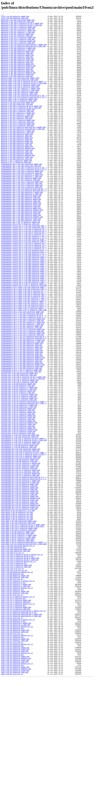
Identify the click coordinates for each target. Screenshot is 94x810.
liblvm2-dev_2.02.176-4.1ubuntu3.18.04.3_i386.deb (23, 452)
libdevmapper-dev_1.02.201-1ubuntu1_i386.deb (20, 239)
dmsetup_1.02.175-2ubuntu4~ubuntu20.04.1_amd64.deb (23, 150)
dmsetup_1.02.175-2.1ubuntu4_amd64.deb (18, 141)
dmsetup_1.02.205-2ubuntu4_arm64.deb (17, 186)
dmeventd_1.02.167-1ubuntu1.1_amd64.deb (18, 34)
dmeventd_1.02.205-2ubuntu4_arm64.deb (17, 87)
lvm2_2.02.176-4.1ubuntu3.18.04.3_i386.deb (19, 669)
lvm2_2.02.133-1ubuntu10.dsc (13, 654)
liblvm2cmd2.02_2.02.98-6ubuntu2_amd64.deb (19, 549)
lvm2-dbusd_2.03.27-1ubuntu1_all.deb (17, 614)
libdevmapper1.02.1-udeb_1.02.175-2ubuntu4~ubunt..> (24, 363)
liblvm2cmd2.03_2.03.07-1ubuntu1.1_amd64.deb (20, 553)
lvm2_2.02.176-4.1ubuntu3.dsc (13, 673)
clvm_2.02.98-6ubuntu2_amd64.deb (15, 17)
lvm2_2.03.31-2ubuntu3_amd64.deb (15, 785)
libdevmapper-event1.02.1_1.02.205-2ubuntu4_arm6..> (24, 333)
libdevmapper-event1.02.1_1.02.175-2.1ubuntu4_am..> (24, 289)
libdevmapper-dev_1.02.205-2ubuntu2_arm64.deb (21, 243)
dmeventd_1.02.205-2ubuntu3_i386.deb (17, 80)
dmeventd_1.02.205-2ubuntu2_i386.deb (17, 72)
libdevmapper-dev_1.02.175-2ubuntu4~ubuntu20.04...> (24, 224)
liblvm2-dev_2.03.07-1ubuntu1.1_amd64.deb (19, 462)
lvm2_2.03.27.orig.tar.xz (12, 768)
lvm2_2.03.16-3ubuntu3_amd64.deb (15, 753)
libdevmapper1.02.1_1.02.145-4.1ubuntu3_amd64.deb (23, 380)
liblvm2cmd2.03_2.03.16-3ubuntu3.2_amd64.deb (20, 574)
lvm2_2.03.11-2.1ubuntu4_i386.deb (15, 720)
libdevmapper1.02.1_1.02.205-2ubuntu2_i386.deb (21, 422)
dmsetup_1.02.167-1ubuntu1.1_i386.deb (17, 135)
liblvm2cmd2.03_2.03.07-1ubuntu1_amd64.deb (19, 557)
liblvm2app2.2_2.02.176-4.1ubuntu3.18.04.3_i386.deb (24, 526)
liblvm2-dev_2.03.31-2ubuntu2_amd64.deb (18, 496)
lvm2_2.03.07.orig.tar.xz (12, 711)
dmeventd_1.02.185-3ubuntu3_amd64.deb (17, 59)
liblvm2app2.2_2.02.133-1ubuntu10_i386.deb (19, 521)
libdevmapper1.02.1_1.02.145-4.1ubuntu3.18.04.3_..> (24, 376)
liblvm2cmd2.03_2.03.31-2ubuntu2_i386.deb (19, 591)
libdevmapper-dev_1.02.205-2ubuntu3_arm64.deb (21, 251)
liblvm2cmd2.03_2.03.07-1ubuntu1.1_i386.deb (20, 555)
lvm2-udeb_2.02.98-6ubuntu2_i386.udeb (17, 637)
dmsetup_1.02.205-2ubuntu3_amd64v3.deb (18, 175)
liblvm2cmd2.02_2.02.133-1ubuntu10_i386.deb (20, 538)
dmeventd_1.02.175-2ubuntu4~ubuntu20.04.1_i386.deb (23, 53)
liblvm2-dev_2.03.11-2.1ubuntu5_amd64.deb (19, 475)
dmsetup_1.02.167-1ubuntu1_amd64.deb (17, 137)
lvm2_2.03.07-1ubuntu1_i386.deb (14, 709)
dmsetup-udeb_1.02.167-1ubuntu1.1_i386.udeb (20, 106)
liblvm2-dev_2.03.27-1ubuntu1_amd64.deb (18, 492)
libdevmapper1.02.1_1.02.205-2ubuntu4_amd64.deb (22, 433)
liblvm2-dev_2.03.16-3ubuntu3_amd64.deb (18, 488)
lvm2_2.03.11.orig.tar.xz (12, 739)
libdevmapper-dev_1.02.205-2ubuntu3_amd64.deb (21, 247)
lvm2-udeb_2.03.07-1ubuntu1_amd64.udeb (18, 644)
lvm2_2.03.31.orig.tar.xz (12, 806)
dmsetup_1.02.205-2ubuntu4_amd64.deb (17, 182)
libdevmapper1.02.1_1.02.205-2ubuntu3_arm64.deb (22, 428)
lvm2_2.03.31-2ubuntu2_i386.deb (14, 779)
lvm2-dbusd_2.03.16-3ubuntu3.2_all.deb (18, 610)
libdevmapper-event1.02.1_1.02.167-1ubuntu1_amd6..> (24, 285)
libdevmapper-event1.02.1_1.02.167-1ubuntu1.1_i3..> (24, 283)
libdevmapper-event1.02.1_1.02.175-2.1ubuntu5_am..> (24, 293)
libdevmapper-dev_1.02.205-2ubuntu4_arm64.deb (21, 260)
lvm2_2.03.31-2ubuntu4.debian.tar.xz (17, 794)
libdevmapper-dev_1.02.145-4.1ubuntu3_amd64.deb (22, 203)
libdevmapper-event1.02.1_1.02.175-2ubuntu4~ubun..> (24, 298)
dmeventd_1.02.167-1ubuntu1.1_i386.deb (18, 36)
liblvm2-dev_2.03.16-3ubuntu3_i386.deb (18, 490)
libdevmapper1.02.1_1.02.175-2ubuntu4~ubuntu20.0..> (24, 401)
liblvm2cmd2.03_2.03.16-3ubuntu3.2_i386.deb (20, 576)
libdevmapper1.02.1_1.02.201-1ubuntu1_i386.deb (21, 416)
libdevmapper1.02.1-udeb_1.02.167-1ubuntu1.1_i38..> (24, 357)
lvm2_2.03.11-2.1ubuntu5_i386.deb (15, 728)
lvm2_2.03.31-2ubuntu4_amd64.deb (15, 798)
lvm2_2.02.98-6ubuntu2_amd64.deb (15, 688)
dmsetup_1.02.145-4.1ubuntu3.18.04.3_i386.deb (21, 127)
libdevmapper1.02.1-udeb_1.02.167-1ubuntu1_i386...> (24, 361)
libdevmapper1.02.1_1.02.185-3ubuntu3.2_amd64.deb (23, 405)
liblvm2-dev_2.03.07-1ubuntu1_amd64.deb (18, 466)
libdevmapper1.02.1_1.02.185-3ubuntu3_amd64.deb (22, 409)
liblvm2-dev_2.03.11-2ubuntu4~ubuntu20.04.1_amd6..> (24, 479)
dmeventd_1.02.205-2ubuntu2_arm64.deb (17, 70)
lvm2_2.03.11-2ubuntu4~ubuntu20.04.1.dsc (18, 732)
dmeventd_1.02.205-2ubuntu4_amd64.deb (17, 82)
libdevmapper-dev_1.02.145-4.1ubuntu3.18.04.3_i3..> (24, 201)
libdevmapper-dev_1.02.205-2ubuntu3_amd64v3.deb (22, 249)
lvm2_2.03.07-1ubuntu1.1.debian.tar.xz (18, 694)
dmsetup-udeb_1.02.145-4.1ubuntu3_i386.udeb (20, 101)
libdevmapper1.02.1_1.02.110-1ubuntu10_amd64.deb (22, 371)
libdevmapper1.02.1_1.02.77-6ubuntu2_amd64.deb (21, 441)
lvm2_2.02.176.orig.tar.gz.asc (14, 682)
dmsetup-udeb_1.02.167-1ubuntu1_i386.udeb (19, 110)
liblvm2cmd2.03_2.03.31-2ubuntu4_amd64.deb (19, 601)
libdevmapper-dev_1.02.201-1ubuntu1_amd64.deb (21, 236)
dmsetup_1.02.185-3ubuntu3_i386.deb (16, 160)
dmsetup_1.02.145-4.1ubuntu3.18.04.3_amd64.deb (21, 125)
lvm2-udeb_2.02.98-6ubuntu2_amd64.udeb (18, 635)
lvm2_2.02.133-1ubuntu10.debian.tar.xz (18, 652)
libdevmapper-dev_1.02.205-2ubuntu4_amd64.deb (21, 255)
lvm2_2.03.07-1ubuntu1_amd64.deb (15, 707)
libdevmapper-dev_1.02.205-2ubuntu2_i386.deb (20, 245)
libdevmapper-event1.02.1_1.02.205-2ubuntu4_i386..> (24, 336)
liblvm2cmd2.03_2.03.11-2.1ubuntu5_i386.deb (20, 568)
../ (2, 15)
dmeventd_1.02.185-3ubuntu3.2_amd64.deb (18, 55)
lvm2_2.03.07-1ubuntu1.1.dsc (13, 696)
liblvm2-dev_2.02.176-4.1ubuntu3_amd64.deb (19, 454)
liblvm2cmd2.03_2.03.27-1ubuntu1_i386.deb (19, 585)
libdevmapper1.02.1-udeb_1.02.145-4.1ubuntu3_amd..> (24, 350)
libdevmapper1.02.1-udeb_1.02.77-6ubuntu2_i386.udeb (24, 369)
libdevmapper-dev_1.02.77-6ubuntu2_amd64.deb (20, 264)
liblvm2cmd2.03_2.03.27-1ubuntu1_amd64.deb (19, 583)
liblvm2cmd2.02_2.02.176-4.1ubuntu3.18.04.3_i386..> (24, 542)
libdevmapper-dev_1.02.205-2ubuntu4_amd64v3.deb (22, 258)
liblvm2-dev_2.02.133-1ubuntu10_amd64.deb (19, 445)
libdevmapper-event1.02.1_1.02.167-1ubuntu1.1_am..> (24, 281)
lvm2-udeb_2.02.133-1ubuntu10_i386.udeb (18, 625)
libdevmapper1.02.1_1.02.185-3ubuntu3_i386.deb (21, 412)
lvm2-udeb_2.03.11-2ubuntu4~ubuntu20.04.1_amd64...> (24, 648)
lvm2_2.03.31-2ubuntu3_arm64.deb (15, 789)
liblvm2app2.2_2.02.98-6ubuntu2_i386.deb (18, 534)
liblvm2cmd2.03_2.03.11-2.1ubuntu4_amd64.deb (20, 561)
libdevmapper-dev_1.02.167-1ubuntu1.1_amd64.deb (22, 207)
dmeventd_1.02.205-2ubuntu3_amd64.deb (17, 74)
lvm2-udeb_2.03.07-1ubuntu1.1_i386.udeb (18, 642)
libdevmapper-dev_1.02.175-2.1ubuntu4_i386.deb (21, 217)
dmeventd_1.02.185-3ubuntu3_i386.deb (17, 61)
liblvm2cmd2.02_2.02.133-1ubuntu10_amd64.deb (20, 536)
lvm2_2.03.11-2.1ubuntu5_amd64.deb (16, 726)
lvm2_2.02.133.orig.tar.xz (12, 661)
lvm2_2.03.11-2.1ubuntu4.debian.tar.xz (18, 713)
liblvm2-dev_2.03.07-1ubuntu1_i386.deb (18, 469)
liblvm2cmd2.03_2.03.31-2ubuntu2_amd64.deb (19, 587)
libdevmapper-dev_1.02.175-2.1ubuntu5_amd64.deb (22, 220)
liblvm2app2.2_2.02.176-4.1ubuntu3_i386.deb (20, 530)
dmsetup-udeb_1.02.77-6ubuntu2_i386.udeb (18, 118)
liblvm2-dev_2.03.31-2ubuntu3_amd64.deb (18, 502)
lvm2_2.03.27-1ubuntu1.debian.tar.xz (17, 760)
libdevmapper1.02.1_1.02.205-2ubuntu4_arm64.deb (22, 437)
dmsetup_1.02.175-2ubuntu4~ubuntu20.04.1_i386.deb (23, 152)
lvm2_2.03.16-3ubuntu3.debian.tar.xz (17, 749)
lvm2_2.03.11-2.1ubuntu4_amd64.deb (16, 718)
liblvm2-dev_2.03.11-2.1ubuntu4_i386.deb (18, 473)
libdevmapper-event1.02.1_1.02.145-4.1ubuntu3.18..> (24, 272)
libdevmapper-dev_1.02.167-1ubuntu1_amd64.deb (21, 211)
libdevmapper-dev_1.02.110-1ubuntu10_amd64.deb (21, 194)
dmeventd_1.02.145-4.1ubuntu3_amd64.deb (18, 30)
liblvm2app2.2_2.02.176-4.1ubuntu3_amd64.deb (20, 528)
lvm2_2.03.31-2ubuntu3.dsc (12, 783)
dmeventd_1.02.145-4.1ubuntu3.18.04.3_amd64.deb (22, 25)
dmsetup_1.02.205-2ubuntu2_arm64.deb (17, 169)
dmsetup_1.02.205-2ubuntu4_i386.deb (16, 188)
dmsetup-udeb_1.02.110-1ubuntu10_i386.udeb (19, 93)
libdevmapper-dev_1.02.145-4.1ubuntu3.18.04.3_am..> (24, 198)
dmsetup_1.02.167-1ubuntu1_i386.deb (16, 139)
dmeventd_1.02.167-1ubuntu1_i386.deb (17, 40)
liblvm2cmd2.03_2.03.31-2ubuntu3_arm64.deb (19, 597)
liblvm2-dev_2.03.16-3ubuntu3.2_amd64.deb (19, 483)
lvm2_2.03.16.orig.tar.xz (12, 758)
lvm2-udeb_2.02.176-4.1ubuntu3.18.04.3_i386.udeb (22, 629)
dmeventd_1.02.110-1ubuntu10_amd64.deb (18, 21)
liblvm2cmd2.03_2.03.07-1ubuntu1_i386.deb (19, 559)
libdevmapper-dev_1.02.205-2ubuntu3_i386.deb (20, 253)
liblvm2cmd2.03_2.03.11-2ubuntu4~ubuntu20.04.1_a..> (24, 570)
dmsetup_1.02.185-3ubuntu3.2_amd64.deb (18, 154)
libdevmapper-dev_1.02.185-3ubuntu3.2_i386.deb (21, 230)
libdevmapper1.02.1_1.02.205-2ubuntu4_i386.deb (21, 439)
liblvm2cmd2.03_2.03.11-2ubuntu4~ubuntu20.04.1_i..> (24, 572)
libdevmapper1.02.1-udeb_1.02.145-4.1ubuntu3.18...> (24, 346)
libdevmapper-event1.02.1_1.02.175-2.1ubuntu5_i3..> (24, 296)
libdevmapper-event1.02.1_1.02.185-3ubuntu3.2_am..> (24, 302)
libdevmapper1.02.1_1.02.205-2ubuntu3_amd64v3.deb (23, 426)
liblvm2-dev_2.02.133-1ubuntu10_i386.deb (18, 447)
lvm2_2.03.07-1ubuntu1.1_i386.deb (15, 701)
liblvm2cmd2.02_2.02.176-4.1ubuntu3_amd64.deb (21, 545)
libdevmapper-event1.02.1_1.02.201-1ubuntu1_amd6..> (24, 310)
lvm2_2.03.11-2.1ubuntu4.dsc (13, 715)
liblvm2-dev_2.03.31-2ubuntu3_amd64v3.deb (19, 504)
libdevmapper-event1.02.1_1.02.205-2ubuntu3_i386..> (24, 327)
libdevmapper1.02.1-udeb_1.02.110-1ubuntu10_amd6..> (24, 342)
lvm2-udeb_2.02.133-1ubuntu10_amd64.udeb (18, 623)
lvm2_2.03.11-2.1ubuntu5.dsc (13, 724)
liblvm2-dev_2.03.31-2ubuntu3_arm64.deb (18, 507)
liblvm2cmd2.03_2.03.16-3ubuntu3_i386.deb (19, 580)
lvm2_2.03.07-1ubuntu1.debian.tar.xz (17, 703)
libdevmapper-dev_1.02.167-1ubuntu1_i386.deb (20, 213)
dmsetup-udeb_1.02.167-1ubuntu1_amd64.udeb (19, 108)
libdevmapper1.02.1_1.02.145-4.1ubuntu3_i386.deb (22, 382)
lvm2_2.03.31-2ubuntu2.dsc (12, 772)
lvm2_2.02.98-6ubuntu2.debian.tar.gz (17, 684)
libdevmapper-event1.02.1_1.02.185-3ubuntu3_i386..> (24, 308)
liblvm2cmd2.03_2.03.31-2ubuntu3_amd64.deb (19, 593)
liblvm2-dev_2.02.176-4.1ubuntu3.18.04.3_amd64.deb (23, 450)
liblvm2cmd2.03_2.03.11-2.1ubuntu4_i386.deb (20, 564)
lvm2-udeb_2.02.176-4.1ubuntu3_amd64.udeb (19, 631)
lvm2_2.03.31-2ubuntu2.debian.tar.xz (17, 770)
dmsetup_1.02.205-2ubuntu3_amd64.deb (17, 173)
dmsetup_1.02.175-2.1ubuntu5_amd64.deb (18, 146)
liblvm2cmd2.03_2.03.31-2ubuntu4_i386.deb (19, 608)
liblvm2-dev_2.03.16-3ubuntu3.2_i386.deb (18, 485)
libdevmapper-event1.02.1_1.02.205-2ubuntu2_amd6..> (24, 314)
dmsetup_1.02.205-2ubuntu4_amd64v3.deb (18, 184)
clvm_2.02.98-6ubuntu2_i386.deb (14, 19)
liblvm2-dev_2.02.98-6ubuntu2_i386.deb (18, 460)
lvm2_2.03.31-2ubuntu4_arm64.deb (15, 802)
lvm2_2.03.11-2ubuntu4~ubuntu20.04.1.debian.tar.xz (23, 730)
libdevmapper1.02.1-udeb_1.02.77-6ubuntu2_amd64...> (24, 367)
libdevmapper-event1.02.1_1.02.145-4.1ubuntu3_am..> (24, 277)
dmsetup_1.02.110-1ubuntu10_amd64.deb (17, 120)
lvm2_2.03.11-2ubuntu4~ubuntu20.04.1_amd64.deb (21, 734)
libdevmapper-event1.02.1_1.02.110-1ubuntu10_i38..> (24, 270)
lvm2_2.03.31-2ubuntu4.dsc (12, 796)
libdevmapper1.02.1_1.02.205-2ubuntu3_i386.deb (21, 431)
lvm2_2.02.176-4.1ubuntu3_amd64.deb (16, 675)
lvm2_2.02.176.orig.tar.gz (12, 680)
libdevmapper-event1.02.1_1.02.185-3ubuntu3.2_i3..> (24, 304)
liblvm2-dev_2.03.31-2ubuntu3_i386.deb (18, 509)
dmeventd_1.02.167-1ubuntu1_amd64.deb (17, 38)
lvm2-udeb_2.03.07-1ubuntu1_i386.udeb (17, 646)
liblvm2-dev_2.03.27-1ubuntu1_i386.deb (18, 494)
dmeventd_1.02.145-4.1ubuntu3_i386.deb (18, 32)
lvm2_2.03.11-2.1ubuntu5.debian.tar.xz (18, 722)
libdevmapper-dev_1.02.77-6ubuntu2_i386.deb (20, 266)
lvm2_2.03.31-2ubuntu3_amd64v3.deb (16, 787)
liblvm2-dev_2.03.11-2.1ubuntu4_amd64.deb (19, 471)
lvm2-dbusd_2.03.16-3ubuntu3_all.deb (17, 612)
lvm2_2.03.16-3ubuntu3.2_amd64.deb (16, 745)
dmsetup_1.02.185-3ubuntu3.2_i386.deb (17, 156)
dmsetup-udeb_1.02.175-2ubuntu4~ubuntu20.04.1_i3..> (24, 114)
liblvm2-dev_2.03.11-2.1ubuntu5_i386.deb (18, 477)
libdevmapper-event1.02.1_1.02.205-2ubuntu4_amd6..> (24, 329)
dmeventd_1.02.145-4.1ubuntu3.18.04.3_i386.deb (21, 27)
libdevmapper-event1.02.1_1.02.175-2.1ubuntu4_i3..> (24, 291)
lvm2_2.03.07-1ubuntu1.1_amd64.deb (16, 699)
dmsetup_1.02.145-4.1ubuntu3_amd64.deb (18, 129)
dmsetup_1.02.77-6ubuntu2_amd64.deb (16, 190)
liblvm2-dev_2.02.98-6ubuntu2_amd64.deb (18, 458)
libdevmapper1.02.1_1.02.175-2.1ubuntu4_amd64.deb (23, 393)
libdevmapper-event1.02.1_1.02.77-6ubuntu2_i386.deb (24, 340)
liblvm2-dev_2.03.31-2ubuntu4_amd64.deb (18, 511)
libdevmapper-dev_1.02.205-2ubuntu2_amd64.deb (21, 241)
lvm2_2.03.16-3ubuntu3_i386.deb (14, 756)
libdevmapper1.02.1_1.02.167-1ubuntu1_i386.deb (21, 390)
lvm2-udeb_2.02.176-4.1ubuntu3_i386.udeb (18, 633)
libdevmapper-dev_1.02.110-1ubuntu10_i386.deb (21, 196)
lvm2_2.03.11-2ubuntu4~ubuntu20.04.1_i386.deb (21, 737)
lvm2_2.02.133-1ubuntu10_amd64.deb (16, 656)
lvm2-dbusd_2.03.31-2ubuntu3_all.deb (17, 618)
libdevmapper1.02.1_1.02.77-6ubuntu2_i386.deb (21, 443)
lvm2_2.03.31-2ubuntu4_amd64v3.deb (16, 800)
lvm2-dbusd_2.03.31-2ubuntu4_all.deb (17, 620)
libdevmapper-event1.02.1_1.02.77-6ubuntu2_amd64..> (24, 338)
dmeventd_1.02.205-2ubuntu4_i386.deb (17, 89)
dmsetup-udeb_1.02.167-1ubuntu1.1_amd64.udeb (20, 103)
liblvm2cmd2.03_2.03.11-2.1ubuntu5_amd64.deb (20, 566)
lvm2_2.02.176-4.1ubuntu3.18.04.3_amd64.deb (20, 667)
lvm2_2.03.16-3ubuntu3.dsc (12, 751)
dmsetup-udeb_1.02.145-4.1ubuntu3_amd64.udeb (20, 99)
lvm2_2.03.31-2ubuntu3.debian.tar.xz (17, 781)
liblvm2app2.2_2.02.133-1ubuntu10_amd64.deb (20, 519)
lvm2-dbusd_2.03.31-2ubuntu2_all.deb (17, 616)
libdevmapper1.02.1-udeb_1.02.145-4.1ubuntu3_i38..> (24, 352)
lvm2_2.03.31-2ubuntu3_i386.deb (14, 791)
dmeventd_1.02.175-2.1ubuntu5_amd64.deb (18, 46)
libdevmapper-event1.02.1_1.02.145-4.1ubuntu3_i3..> (24, 279)
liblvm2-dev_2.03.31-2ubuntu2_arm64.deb (18, 498)
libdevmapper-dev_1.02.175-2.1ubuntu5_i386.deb (21, 222)
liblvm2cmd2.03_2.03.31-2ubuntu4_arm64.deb (19, 606)
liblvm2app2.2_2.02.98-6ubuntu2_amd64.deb (19, 532)
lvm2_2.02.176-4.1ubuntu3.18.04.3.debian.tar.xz (22, 663)
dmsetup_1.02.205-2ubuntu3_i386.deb (16, 179)
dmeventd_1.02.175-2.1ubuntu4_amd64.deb (18, 42)
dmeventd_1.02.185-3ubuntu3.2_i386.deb (18, 57)
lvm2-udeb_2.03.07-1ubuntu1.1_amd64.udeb (18, 639)
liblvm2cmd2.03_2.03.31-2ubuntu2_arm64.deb (19, 589)
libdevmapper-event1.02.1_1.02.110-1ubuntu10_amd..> (24, 268)
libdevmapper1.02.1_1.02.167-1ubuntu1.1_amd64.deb (23, 384)
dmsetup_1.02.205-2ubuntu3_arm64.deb (17, 177)
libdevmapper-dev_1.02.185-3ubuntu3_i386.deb (20, 234)
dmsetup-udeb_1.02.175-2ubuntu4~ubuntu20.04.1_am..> (24, 112)
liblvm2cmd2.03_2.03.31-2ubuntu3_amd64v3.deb (20, 595)
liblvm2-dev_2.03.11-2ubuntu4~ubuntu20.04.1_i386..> (24, 481)
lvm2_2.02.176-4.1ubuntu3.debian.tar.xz (18, 671)
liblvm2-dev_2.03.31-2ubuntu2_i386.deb (18, 500)
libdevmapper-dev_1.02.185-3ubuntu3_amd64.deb (21, 232)
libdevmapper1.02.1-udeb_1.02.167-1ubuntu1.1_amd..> (24, 355)
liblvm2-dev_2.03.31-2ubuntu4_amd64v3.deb (19, 513)
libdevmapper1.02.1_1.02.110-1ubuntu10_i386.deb (22, 374)
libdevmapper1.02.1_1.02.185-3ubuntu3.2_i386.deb (22, 407)
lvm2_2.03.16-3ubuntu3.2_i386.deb (15, 747)
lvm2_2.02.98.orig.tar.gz (12, 692)
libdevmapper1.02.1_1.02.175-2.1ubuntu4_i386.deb (22, 395)
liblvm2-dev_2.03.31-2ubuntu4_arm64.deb (18, 515)
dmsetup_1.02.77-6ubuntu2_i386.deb (16, 192)
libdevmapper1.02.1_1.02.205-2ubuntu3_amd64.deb (22, 424)
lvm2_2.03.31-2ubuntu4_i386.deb (14, 804)
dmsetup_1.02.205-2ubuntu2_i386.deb (16, 171)
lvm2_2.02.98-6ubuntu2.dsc (12, 686)
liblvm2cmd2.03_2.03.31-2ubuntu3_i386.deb (19, 599)
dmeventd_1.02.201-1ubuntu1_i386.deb (17, 65)
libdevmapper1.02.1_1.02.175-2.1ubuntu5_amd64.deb (23, 397)
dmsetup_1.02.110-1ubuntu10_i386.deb (17, 122)
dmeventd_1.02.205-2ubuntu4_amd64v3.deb (18, 84)
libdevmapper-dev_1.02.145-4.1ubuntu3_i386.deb (21, 205)
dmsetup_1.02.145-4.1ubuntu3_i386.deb (17, 131)
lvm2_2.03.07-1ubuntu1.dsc (12, 705)
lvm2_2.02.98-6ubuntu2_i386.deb (14, 690)
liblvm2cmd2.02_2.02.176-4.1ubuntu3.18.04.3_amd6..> (24, 540)
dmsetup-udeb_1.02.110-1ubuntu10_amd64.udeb (20, 91)
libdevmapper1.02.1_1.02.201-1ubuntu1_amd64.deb (22, 414)
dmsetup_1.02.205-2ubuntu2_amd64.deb (17, 167)
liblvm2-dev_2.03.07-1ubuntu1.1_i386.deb (18, 464)
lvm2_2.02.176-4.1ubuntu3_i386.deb (16, 677)
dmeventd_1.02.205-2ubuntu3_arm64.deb (17, 78)
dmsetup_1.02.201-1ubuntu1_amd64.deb (17, 163)
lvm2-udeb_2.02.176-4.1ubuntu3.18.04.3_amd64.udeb (23, 627)
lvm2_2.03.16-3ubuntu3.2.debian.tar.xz (18, 741)
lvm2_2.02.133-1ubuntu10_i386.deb (15, 658)
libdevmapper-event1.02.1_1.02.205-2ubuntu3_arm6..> (24, 325)
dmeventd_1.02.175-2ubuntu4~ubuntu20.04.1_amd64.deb (24, 51)
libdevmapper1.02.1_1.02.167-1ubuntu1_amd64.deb (22, 388)
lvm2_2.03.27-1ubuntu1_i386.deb (14, 766)
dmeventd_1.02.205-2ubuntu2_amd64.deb (17, 68)
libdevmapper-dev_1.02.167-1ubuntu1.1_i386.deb (21, 209)
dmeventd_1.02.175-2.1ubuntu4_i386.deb (18, 44)
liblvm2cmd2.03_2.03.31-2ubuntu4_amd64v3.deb (20, 604)
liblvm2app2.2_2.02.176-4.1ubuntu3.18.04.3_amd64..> (24, 523)
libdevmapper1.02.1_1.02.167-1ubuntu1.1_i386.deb (22, 386)
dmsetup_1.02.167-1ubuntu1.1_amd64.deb (18, 133)
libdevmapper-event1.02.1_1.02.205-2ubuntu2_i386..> (24, 319)
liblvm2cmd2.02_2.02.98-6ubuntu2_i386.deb (19, 551)
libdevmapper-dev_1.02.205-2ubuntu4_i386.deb (20, 262)
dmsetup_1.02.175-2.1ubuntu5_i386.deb (17, 148)
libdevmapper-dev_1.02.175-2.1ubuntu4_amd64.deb (22, 215)
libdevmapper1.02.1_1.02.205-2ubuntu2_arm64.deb (22, 420)
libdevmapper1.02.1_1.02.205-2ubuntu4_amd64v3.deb (23, 435)
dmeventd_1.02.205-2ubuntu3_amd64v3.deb (18, 76)
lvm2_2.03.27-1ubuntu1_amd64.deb (15, 764)
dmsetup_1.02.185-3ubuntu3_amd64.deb (17, 158)
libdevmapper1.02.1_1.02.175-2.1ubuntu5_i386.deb (22, 399)
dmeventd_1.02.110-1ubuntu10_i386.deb (17, 23)
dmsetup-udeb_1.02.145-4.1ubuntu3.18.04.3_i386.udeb (24, 97)
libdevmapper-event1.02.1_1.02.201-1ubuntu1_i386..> (24, 312)
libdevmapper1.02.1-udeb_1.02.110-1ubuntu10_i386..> (24, 344)
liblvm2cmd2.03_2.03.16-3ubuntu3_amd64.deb (19, 578)
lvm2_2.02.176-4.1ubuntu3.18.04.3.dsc (17, 665)
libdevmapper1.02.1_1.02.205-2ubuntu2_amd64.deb (22, 418)
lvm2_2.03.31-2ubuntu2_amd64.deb (15, 775)
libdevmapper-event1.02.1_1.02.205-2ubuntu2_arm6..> (24, 317)
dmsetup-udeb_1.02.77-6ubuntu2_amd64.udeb (19, 116)
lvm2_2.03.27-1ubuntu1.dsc (12, 762)
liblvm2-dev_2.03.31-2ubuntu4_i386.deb (18, 517)
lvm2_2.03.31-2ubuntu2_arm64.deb (15, 777)
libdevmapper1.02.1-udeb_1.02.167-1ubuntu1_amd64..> (24, 359)
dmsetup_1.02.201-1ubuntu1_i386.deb (16, 165)
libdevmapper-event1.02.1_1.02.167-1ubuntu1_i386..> (24, 287)
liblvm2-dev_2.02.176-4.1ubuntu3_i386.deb (19, 456)
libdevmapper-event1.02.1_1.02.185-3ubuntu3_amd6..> (24, 306)
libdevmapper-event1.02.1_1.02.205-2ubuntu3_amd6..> (24, 321)
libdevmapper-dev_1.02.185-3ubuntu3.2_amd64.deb (22, 228)
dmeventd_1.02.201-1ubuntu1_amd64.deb (17, 63)
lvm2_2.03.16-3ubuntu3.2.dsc (13, 743)
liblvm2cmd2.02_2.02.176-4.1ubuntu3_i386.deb (20, 547)
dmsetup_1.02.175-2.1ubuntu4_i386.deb (17, 144)
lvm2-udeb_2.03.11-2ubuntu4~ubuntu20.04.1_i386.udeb (24, 650)
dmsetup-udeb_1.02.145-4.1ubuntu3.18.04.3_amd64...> (24, 95)
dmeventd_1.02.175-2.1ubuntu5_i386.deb (18, 49)
